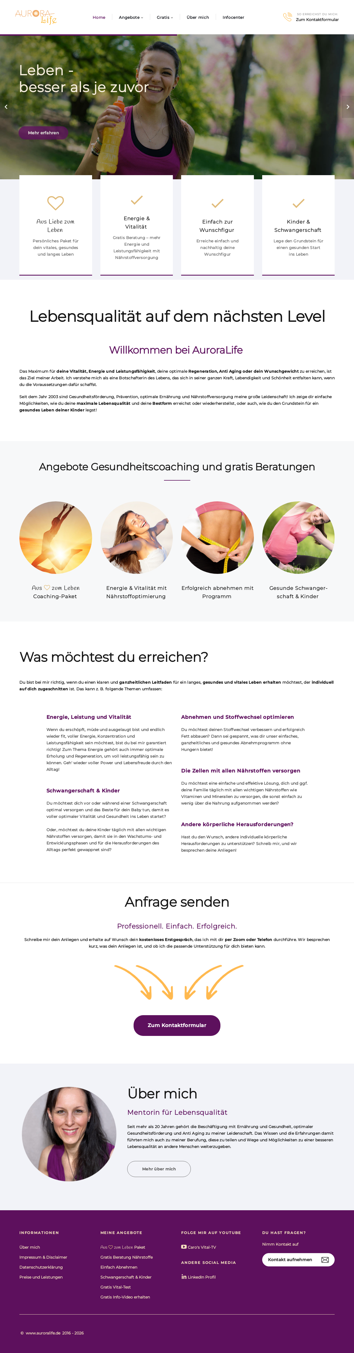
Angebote (129, 17)
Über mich (198, 17)
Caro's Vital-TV (198, 1247)
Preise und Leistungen (41, 1277)
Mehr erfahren (43, 140)
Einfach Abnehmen (118, 1267)
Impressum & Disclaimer (43, 1257)
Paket (122, 1247)
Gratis (163, 17)
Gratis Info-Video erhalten (125, 1297)
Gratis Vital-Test (115, 1287)
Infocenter (233, 17)
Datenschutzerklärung (41, 1267)
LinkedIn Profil (198, 1277)
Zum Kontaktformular (317, 19)
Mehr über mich (159, 1169)
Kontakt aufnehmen (290, 1259)
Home (99, 17)
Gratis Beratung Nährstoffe (126, 1257)
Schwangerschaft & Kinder (126, 1277)
